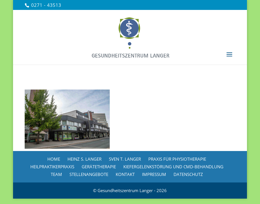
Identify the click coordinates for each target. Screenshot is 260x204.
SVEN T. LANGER (125, 159)
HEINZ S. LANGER (84, 159)
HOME (53, 159)
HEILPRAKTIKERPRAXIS (52, 166)
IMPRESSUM (154, 174)
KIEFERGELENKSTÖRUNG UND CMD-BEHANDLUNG (173, 166)
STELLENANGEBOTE (88, 174)
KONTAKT (125, 174)
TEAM (56, 174)
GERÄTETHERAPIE (99, 166)
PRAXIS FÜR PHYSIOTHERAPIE (177, 159)
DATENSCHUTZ (188, 174)
